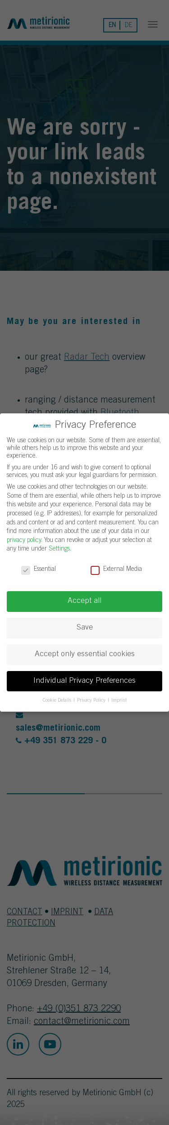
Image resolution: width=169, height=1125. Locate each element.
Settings (59, 549)
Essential (38, 570)
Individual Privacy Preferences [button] (84, 681)
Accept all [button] (84, 601)
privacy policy (24, 540)
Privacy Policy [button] (92, 700)
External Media (116, 570)
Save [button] (85, 628)
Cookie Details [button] (58, 700)
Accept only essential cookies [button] (85, 654)
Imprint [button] (119, 700)
